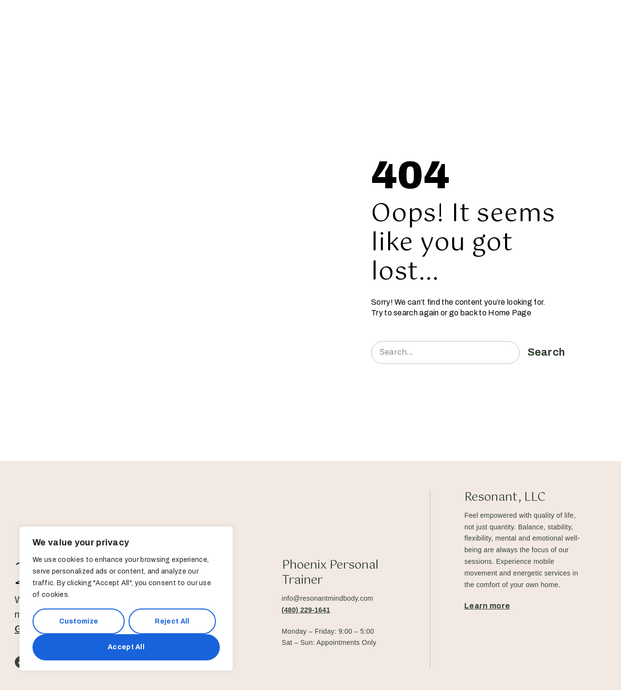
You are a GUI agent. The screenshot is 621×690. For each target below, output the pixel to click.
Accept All (126, 647)
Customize (78, 621)
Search (546, 352)
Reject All (172, 621)
